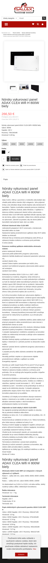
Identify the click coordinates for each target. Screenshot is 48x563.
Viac (34, 550)
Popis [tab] (5, 179)
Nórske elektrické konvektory (29, 32)
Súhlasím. (21, 556)
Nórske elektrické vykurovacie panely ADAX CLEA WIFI (16, 34)
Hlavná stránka (16, 32)
